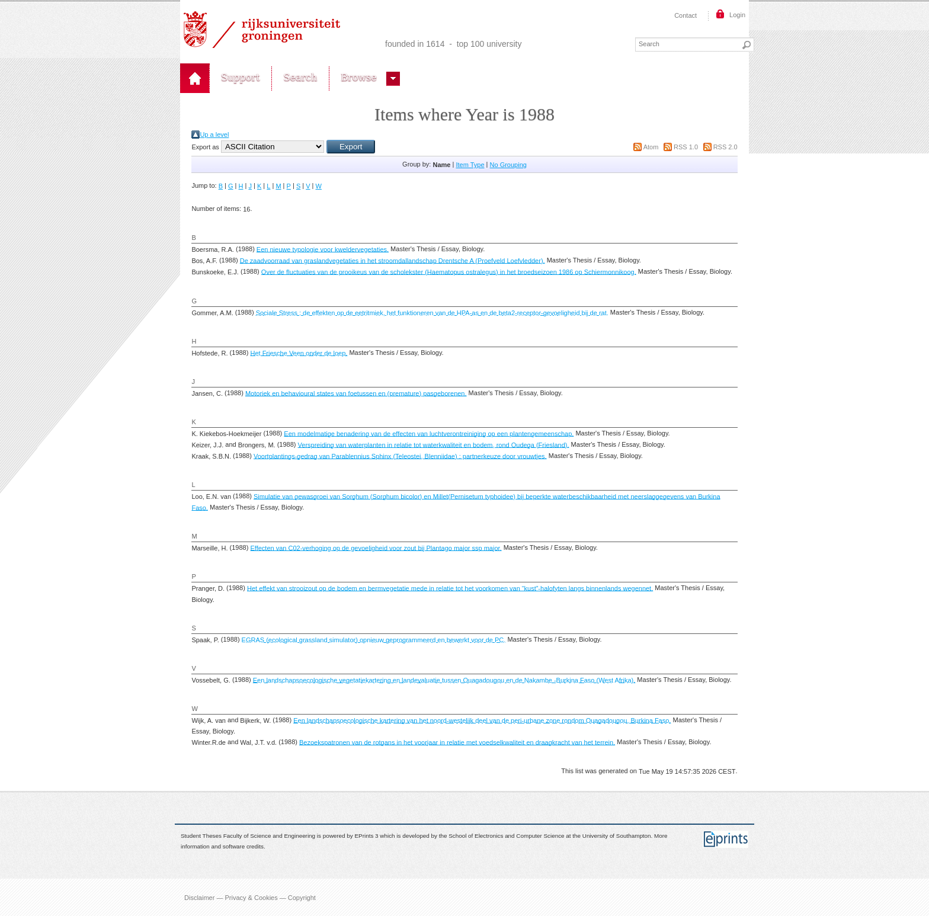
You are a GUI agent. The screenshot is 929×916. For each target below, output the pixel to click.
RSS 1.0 (686, 146)
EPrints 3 (367, 835)
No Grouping (508, 164)
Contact (685, 15)
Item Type (470, 164)
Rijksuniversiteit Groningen (262, 29)
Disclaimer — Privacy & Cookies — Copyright (250, 897)
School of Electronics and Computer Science (506, 835)
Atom (651, 146)
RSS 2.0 (725, 146)
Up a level (214, 134)
